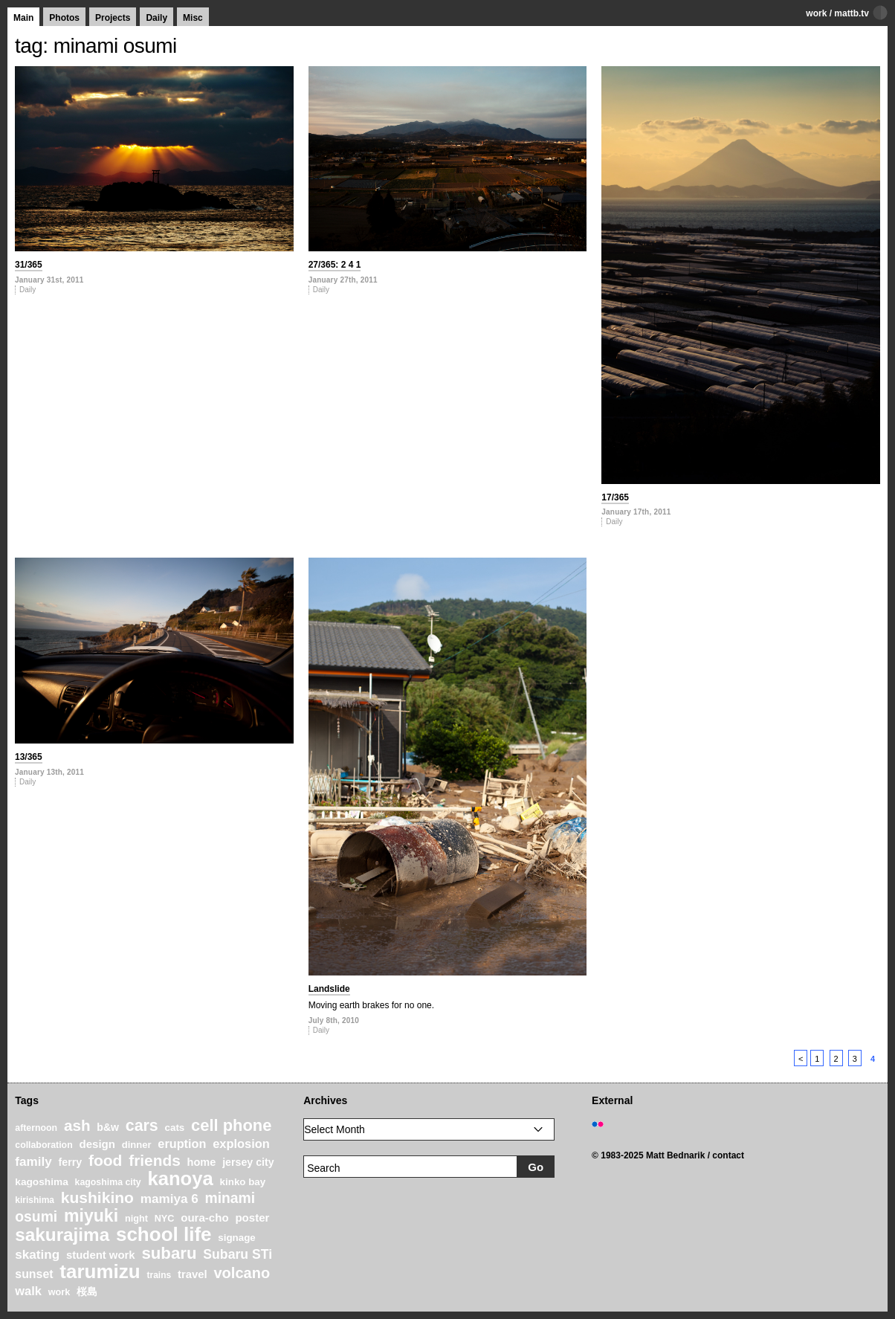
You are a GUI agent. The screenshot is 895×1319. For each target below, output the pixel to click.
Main (23, 18)
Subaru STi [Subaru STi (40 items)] (237, 1254)
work (816, 13)
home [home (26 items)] (201, 1162)
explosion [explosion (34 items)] (241, 1143)
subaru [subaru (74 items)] (168, 1253)
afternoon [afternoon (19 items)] (36, 1128)
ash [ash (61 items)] (77, 1125)
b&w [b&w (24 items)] (108, 1127)
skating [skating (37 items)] (37, 1255)
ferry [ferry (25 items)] (71, 1162)
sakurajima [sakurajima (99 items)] (62, 1235)
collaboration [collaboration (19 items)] (43, 1145)
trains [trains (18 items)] (158, 1275)
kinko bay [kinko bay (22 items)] (243, 1181)
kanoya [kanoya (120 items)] (180, 1178)
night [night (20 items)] (136, 1218)
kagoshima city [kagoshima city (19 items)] (108, 1182)
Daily (156, 18)
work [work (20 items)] (59, 1292)
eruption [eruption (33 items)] (182, 1143)
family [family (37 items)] (33, 1162)
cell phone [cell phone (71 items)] (231, 1125)
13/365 (28, 757)
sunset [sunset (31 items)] (34, 1274)
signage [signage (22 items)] (236, 1237)
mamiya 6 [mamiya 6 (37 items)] (169, 1199)
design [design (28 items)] (97, 1144)
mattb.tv (851, 13)
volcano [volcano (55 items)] (241, 1273)
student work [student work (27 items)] (100, 1255)
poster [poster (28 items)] (252, 1217)
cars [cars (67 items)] (142, 1126)
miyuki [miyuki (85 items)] (91, 1215)
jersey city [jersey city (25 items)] (248, 1162)
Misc (193, 18)
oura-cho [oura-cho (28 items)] (204, 1217)
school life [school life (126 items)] (164, 1234)
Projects (112, 18)
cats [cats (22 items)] (175, 1127)
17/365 (615, 497)
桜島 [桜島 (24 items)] (87, 1291)
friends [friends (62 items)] (155, 1160)
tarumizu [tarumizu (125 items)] (99, 1271)
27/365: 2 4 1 (334, 264)
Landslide (329, 989)
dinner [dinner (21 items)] (137, 1144)
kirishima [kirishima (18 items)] (34, 1200)
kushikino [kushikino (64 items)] (97, 1197)
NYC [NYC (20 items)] (165, 1218)
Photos (64, 18)
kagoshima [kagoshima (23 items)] (41, 1181)
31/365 (28, 264)
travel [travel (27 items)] (192, 1274)
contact (728, 1155)
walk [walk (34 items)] (28, 1290)
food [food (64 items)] (105, 1160)
